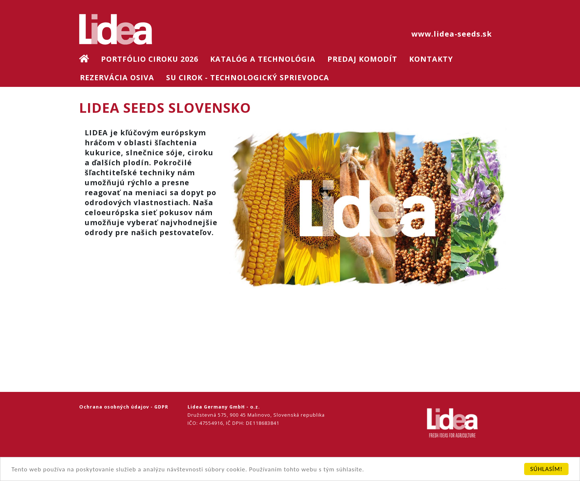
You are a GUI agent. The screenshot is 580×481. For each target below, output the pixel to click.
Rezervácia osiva (117, 77)
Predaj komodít (362, 59)
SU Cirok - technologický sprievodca (247, 77)
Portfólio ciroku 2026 (149, 59)
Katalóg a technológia (263, 59)
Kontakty (431, 59)
